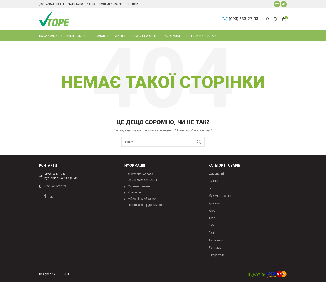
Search (199, 142)
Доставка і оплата (51, 4)
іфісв (212, 210)
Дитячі (213, 181)
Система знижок (110, 4)
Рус (277, 4)
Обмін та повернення (81, 4)
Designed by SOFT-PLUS (55, 274)
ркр (211, 188)
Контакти (131, 4)
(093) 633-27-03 (243, 18)
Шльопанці (216, 173)
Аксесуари (216, 240)
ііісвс (212, 218)
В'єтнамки (215, 247)
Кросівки (215, 203)
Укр (284, 4)
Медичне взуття (220, 195)
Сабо (212, 225)
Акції (212, 232)
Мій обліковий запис (142, 198)
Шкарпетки (216, 255)
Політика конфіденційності (146, 205)
